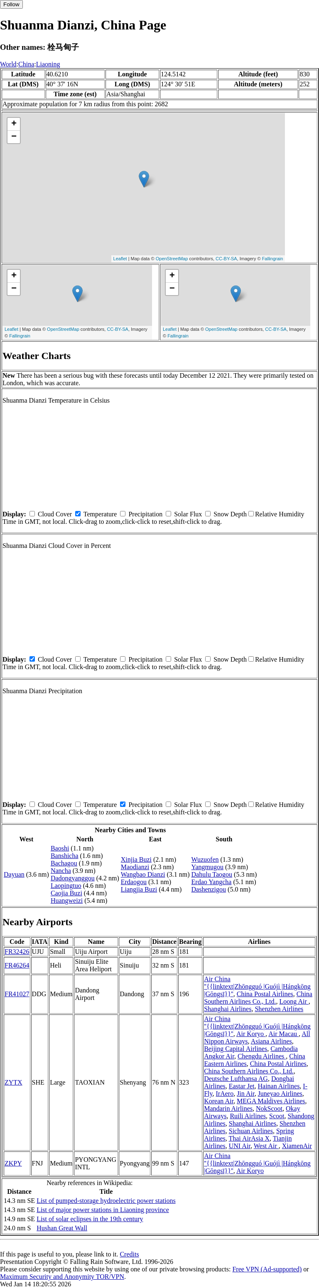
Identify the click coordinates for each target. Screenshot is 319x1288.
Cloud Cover (55, 514)
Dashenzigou (208, 889)
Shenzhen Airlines (279, 1008)
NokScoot (269, 1108)
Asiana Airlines (271, 1041)
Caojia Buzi (66, 893)
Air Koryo (250, 1033)
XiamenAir (297, 1145)
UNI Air (239, 1145)
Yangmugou (207, 866)
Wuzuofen (205, 859)
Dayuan (14, 874)
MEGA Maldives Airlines (271, 1101)
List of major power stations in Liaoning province (103, 1209)
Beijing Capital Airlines (235, 1048)
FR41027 (17, 993)
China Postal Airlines (265, 993)
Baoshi (60, 848)
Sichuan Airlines (251, 1130)
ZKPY (13, 1163)
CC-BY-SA (226, 258)
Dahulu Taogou (212, 874)
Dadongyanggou (73, 878)
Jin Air (245, 1093)
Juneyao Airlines (280, 1093)
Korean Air (218, 1101)
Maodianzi (135, 866)
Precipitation (145, 514)
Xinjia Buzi (136, 859)
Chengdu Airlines (262, 1056)
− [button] (14, 137)
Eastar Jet (242, 1086)
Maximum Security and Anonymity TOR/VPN (62, 1276)
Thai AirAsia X (249, 1138)
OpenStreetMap (172, 258)
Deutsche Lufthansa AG (236, 1078)
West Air (266, 1145)
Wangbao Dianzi (143, 874)
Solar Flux (188, 514)
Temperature (100, 514)
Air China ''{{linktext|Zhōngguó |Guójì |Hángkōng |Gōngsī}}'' (257, 986)
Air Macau (283, 1033)
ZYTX (13, 1082)
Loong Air (294, 1001)
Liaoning (48, 64)
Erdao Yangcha (211, 881)
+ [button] (14, 124)
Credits (129, 1254)
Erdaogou (134, 881)
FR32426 (17, 951)
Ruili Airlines (248, 1115)
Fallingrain (272, 258)
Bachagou (64, 863)
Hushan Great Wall (62, 1228)
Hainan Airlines (278, 1086)
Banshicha (65, 855)
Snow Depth (230, 514)
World (8, 64)
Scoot (276, 1115)
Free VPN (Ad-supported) (267, 1269)
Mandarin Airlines (228, 1108)
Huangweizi (67, 900)
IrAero (225, 1093)
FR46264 (17, 965)
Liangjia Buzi (139, 889)
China (26, 64)
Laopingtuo (66, 885)
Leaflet (120, 258)
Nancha (61, 870)
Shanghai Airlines (227, 1008)
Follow (11, 4)
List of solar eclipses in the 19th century (90, 1218)
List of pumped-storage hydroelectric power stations (106, 1200)
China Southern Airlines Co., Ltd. (258, 997)
